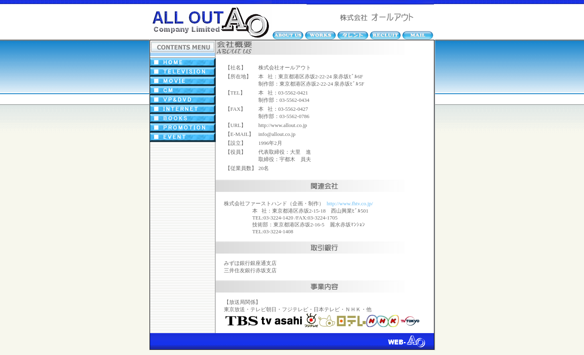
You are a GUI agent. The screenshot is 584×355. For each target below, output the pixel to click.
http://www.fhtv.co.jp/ (350, 203)
